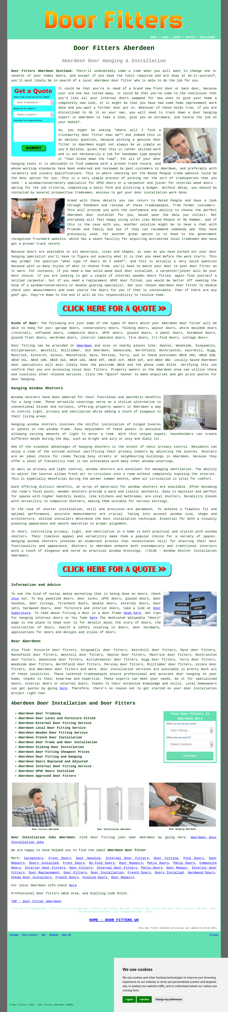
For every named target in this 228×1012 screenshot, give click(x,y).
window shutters (100, 469)
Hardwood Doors (201, 872)
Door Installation (107, 872)
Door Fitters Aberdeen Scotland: (42, 71)
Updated (53, 935)
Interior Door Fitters (45, 868)
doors (95, 261)
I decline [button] (144, 999)
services (73, 374)
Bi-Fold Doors (102, 863)
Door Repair (177, 868)
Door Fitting (166, 858)
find (25, 650)
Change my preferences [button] (168, 999)
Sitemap (13, 935)
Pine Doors (193, 858)
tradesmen (83, 192)
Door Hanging (88, 858)
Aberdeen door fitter (126, 850)
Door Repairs (131, 863)
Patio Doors (158, 863)
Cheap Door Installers (31, 877)
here (93, 618)
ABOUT (177, 37)
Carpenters (33, 858)
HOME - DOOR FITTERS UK (114, 920)
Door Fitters (81, 868)
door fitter (122, 80)
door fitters (95, 369)
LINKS (164, 37)
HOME (153, 37)
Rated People (159, 173)
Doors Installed (43, 863)
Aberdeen (84, 345)
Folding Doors (94, 877)
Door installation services (125, 669)
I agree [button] (129, 999)
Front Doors (59, 858)
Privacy (214, 935)
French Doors (139, 872)
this (15, 598)
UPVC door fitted (126, 280)
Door (15, 345)
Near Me (66, 935)
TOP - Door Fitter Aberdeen (36, 901)
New (43, 935)
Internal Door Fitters (127, 858)
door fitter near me (100, 135)
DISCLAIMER (207, 37)
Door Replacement (44, 872)
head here (132, 613)
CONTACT (190, 37)
